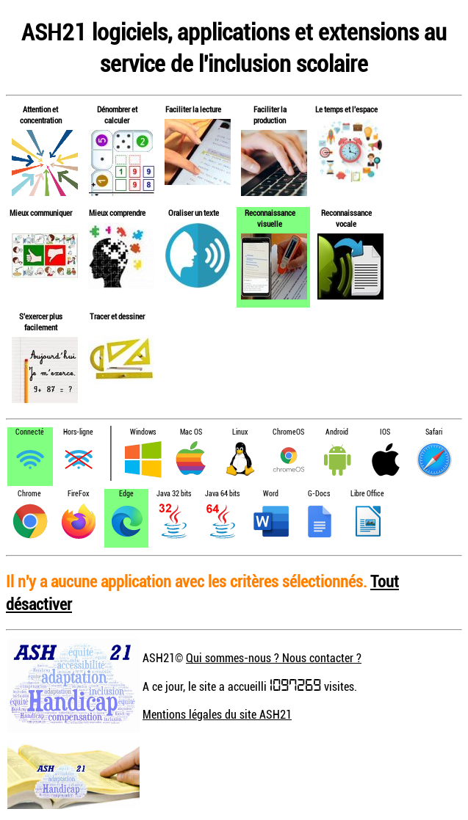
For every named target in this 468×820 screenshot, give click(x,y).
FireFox (78, 493)
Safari (433, 432)
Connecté (29, 432)
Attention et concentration (41, 115)
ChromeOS (288, 432)
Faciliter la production (270, 115)
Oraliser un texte (193, 212)
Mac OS (191, 432)
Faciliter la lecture (193, 109)
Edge (126, 493)
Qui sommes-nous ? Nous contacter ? (273, 658)
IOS (385, 432)
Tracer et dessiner (117, 316)
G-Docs (319, 493)
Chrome (29, 493)
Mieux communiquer (41, 212)
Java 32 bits (173, 493)
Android (336, 432)
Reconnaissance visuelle (270, 218)
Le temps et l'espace (346, 109)
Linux (240, 432)
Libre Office (367, 493)
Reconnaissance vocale (346, 218)
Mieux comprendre (117, 212)
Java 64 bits (222, 493)
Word (270, 493)
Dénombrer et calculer (117, 115)
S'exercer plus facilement (40, 322)
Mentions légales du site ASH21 (217, 714)
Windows (143, 432)
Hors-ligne (78, 432)
